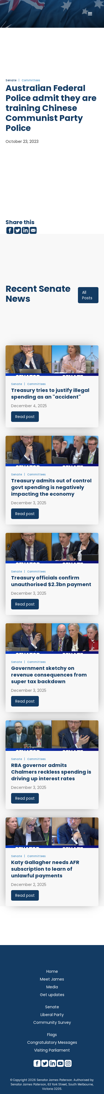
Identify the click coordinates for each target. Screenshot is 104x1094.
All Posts (87, 295)
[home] (29, 14)
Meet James (52, 979)
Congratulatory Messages (52, 1042)
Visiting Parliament (52, 1050)
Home (52, 971)
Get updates (52, 994)
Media (52, 986)
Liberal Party (52, 1014)
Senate (11, 80)
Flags (52, 1034)
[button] (90, 14)
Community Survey (52, 1022)
